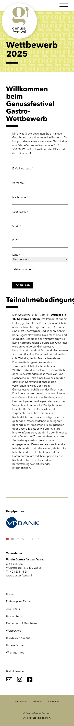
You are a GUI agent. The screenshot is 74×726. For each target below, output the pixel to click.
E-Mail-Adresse (22, 168)
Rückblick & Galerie (18, 638)
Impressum (21, 701)
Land (16, 254)
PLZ (15, 240)
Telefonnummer (23, 269)
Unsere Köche (14, 616)
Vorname (19, 182)
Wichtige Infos (15, 652)
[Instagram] (19, 679)
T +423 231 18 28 (17, 571)
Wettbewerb (14, 630)
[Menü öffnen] (63, 5)
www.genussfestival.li (19, 575)
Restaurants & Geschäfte (21, 623)
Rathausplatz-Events (18, 601)
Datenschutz (52, 701)
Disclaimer (36, 701)
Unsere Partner (15, 645)
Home (10, 594)
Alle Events (13, 609)
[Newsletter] (9, 679)
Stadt (16, 226)
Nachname (20, 197)
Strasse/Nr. (20, 211)
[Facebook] (30, 679)
